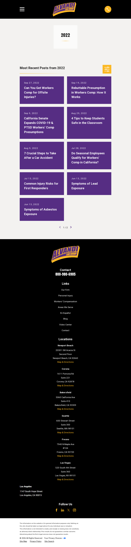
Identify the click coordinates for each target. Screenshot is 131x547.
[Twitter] (68, 510)
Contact (65, 330)
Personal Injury (65, 295)
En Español (65, 313)
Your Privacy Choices (55, 538)
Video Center (65, 324)
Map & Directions (65, 362)
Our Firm (65, 290)
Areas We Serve (65, 307)
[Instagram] (74, 510)
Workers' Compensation (65, 301)
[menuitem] (23, 541)
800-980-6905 (65, 274)
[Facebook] (56, 510)
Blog (65, 318)
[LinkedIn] (62, 510)
